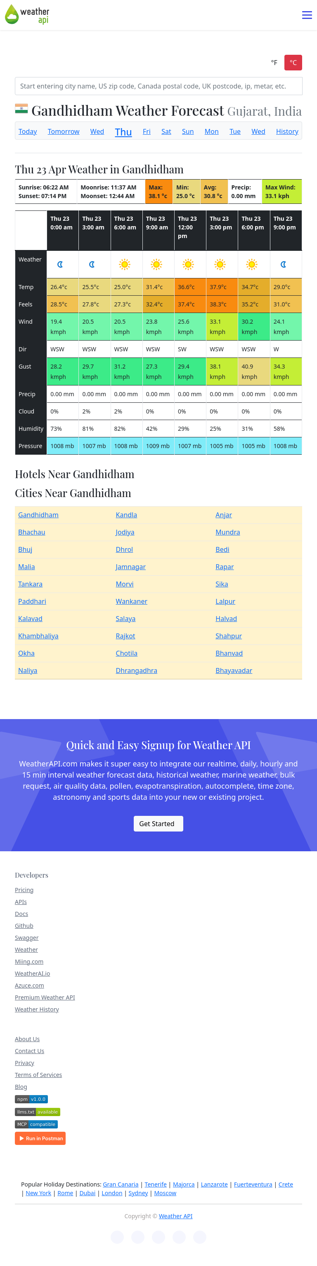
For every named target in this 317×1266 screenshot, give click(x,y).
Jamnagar (131, 566)
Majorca (184, 1184)
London (112, 1193)
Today (28, 131)
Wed (97, 131)
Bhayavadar (233, 670)
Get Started (156, 823)
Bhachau (31, 532)
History (287, 131)
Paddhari (32, 601)
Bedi (222, 549)
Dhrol (124, 549)
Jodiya (125, 532)
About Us (27, 1039)
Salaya (126, 618)
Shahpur (228, 635)
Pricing (24, 890)
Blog (21, 1087)
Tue (235, 131)
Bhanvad (229, 653)
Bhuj (25, 549)
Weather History (37, 1009)
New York (38, 1193)
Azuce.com (29, 985)
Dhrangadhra (137, 670)
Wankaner (131, 601)
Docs (21, 914)
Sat (166, 131)
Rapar (224, 566)
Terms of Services (38, 1075)
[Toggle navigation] (307, 15)
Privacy (24, 1063)
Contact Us (29, 1051)
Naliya (28, 670)
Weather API (176, 1216)
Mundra (227, 532)
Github (24, 926)
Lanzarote (214, 1184)
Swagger (26, 937)
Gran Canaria (120, 1184)
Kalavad (30, 618)
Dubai (87, 1193)
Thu (123, 132)
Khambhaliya (38, 635)
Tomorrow (64, 131)
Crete (286, 1184)
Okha (26, 653)
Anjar (223, 514)
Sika (221, 584)
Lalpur (225, 601)
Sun (188, 131)
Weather (26, 949)
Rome (65, 1193)
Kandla (126, 514)
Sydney (138, 1193)
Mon (212, 131)
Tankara (30, 584)
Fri (147, 131)
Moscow (165, 1193)
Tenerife (156, 1184)
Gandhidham (38, 514)
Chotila (127, 653)
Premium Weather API (45, 997)
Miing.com (29, 961)
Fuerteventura (253, 1184)
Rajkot (125, 635)
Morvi (125, 584)
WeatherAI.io (32, 973)
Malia (26, 566)
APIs (21, 902)
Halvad (226, 618)
